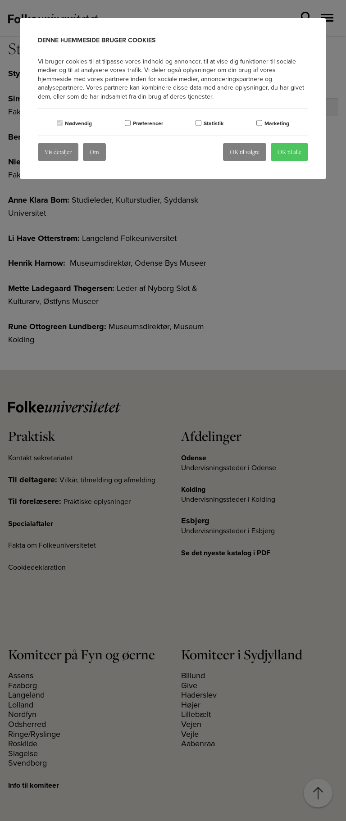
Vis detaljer (58, 152)
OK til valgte (245, 152)
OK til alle (289, 152)
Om (94, 152)
